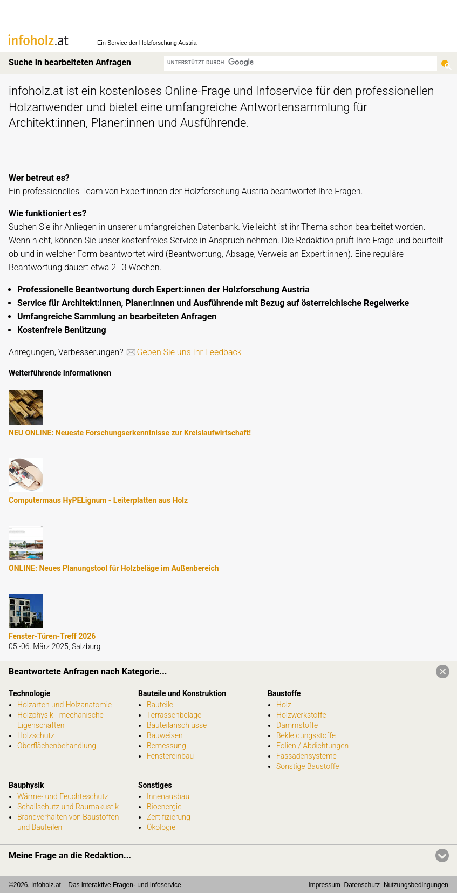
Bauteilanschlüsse (177, 725)
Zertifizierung (168, 817)
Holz (283, 704)
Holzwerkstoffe (301, 715)
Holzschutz (35, 735)
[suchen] (300, 62)
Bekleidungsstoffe (306, 735)
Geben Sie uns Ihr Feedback (189, 352)
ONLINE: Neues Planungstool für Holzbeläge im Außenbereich (114, 568)
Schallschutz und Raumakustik (68, 806)
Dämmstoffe (297, 725)
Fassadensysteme (306, 756)
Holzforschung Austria (168, 42)
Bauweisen (165, 735)
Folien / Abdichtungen (312, 745)
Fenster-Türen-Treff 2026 (52, 636)
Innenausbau (168, 796)
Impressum (324, 885)
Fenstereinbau (170, 756)
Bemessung (166, 745)
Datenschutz (362, 885)
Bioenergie (164, 806)
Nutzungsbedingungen (416, 885)
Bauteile (160, 704)
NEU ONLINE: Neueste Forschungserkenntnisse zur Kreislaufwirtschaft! (130, 432)
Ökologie (161, 827)
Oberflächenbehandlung (56, 745)
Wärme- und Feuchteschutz (62, 796)
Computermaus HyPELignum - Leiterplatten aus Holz (98, 500)
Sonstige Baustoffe (307, 766)
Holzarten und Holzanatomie (64, 704)
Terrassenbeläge (174, 715)
